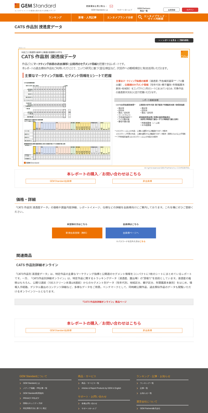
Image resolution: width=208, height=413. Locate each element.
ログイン (190, 10)
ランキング (55, 17)
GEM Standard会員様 (61, 181)
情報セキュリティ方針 (33, 403)
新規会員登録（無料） (77, 233)
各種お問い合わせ (89, 403)
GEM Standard (36, 5)
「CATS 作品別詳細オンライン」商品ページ (104, 302)
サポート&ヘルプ (124, 10)
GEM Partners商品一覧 (143, 9)
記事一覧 (144, 388)
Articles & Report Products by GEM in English (101, 388)
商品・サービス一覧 (90, 383)
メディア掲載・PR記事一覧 (35, 388)
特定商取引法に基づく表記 (34, 408)
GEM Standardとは (99, 10)
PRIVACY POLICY (31, 398)
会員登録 (171, 10)
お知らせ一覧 (146, 393)
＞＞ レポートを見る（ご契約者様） (174, 40)
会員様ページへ (131, 233)
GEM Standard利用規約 (33, 393)
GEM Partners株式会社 (150, 408)
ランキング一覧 (147, 383)
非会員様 (147, 181)
